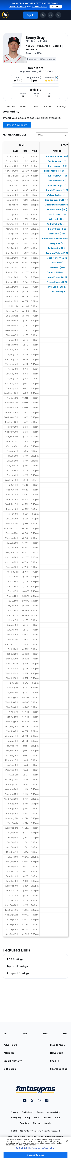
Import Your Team (17, 125)
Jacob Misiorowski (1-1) (57, 204)
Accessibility (53, 1112)
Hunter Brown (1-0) (57, 175)
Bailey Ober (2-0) (57, 229)
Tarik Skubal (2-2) (57, 248)
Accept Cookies (35, 1155)
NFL (6, 1033)
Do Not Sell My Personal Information (35, 1148)
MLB (25, 1033)
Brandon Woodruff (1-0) (57, 200)
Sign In (47, 1123)
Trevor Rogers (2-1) (57, 282)
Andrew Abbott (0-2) (57, 156)
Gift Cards (10, 1069)
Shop (54, 1061)
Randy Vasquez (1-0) (57, 190)
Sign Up (37, 1123)
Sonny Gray (35, 38)
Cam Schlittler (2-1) (57, 272)
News (35, 106)
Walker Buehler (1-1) (57, 195)
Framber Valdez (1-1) (57, 253)
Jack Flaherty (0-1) (57, 258)
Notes (23, 106)
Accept (55, 6)
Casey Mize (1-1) (57, 243)
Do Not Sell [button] (27, 1112)
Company (16, 1117)
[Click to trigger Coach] (43, 15)
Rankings (61, 106)
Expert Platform (13, 1061)
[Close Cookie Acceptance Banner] (66, 1141)
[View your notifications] (51, 15)
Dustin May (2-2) (57, 214)
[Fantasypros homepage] (5, 17)
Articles (47, 106)
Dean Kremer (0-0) (57, 277)
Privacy (14, 1112)
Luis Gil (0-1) (57, 262)
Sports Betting (58, 1069)
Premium (24, 1123)
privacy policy (17, 6)
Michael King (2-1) (57, 185)
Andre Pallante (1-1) (57, 224)
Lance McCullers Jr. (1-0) (57, 170)
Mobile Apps (57, 1045)
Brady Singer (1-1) (57, 161)
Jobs (36, 1117)
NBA (45, 1033)
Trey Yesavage (57, 291)
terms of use (39, 6)
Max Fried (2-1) (57, 267)
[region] (35, 1148)
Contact (46, 1117)
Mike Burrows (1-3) (57, 180)
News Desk (56, 1053)
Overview (10, 106)
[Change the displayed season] (52, 135)
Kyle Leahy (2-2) (57, 219)
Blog (27, 1117)
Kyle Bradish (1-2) (57, 286)
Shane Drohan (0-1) (57, 209)
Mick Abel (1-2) (57, 233)
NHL (65, 1033)
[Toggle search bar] (58, 15)
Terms (40, 1112)
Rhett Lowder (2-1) (57, 166)
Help (57, 1117)
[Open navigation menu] (66, 15)
